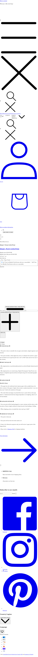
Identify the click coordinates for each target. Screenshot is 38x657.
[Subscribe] (15, 493)
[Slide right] (0, 239)
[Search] (19, 102)
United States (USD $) (5, 620)
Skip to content (3, 1)
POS (22, 654)
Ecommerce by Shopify (28, 654)
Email (13, 493)
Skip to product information (6, 227)
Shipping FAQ (11, 429)
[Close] (0, 465)
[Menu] (19, 55)
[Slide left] (0, 235)
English (2, 631)
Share (2, 342)
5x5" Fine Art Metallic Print (16, 262)
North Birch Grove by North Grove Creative (12, 654)
